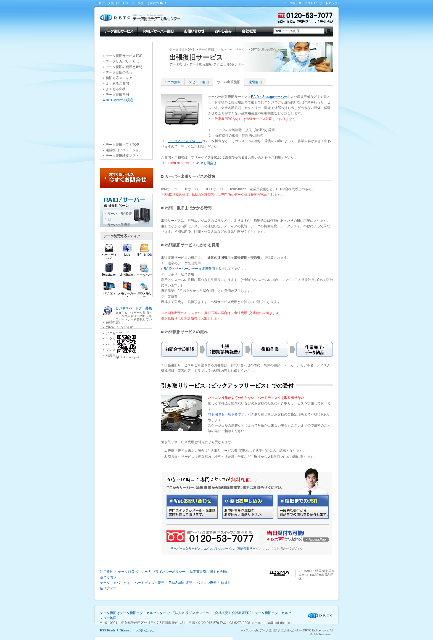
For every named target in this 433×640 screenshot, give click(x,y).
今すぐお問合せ (126, 178)
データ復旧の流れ (119, 72)
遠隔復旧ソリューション (124, 150)
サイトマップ (328, 3)
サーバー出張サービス (185, 548)
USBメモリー (144, 293)
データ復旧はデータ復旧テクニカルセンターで (135, 613)
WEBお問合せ (206, 163)
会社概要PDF (242, 613)
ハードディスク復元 (149, 583)
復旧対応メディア (119, 78)
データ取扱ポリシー (133, 572)
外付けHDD (144, 253)
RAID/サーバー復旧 (157, 30)
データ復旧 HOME (181, 49)
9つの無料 (173, 82)
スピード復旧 (199, 82)
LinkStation (127, 273)
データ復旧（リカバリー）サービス (223, 49)
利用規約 (106, 572)
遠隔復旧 (255, 82)
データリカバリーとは (122, 61)
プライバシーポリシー (168, 572)
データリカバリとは (115, 583)
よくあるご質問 (117, 83)
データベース (144, 275)
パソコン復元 (206, 583)
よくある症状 (116, 89)
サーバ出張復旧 (228, 82)
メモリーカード (127, 293)
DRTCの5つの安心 (119, 100)
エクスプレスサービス (219, 548)
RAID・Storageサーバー (269, 97)
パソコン (109, 292)
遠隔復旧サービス (249, 548)
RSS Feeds (107, 630)
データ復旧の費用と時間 (124, 67)
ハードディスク (109, 254)
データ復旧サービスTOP (300, 3)
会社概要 (249, 30)
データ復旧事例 (117, 94)
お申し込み (223, 30)
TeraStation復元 (180, 583)
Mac (127, 253)
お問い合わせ (194, 30)
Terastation (109, 273)
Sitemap (125, 630)
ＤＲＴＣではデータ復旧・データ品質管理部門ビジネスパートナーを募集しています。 (133, 315)
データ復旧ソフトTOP (122, 145)
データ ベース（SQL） (185, 141)
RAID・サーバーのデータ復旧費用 (189, 269)
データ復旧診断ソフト (122, 156)
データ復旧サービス (118, 30)
